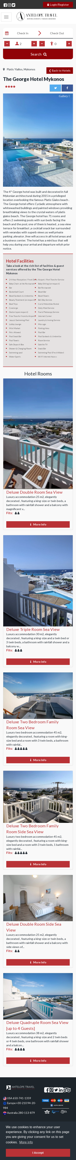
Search (38, 54)
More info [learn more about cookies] (26, 1142)
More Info (38, 524)
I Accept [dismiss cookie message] (38, 1152)
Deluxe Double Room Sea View (34, 492)
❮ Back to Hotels (60, 70)
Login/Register (58, 4)
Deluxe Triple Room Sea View (33, 629)
